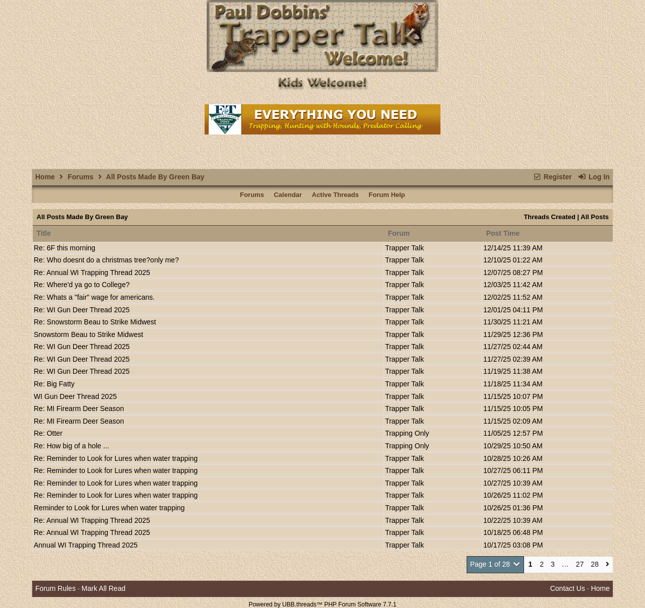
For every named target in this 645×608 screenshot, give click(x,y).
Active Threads (335, 194)
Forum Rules (55, 588)
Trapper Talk (404, 248)
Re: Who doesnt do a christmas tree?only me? (106, 260)
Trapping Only (407, 433)
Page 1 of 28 (495, 564)
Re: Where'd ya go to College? (82, 285)
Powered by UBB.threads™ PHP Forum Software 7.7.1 (322, 604)
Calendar (288, 194)
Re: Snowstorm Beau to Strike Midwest (95, 322)
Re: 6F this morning (64, 248)
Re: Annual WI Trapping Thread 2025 (92, 272)
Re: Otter (48, 433)
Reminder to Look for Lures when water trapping (109, 508)
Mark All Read (103, 588)
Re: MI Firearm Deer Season (79, 408)
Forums (80, 177)
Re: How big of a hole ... (71, 446)
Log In (594, 177)
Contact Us (567, 588)
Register (552, 177)
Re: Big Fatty (54, 384)
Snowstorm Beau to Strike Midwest (88, 334)
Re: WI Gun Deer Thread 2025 (82, 310)
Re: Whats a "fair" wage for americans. (94, 297)
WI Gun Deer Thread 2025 (75, 396)
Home (45, 177)
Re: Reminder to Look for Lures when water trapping (116, 458)
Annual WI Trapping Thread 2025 (86, 545)
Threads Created (549, 217)
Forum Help (387, 194)
